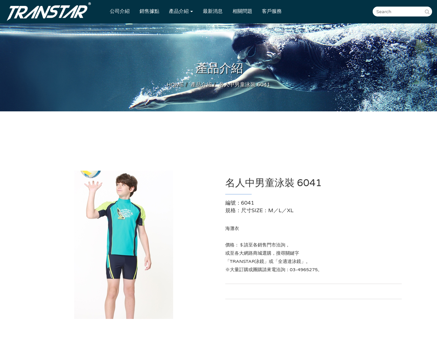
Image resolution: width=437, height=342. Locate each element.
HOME (175, 84)
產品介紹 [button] (181, 11)
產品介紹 (201, 84)
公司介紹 (120, 11)
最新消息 (213, 11)
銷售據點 (149, 11)
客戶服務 (272, 11)
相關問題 (242, 11)
